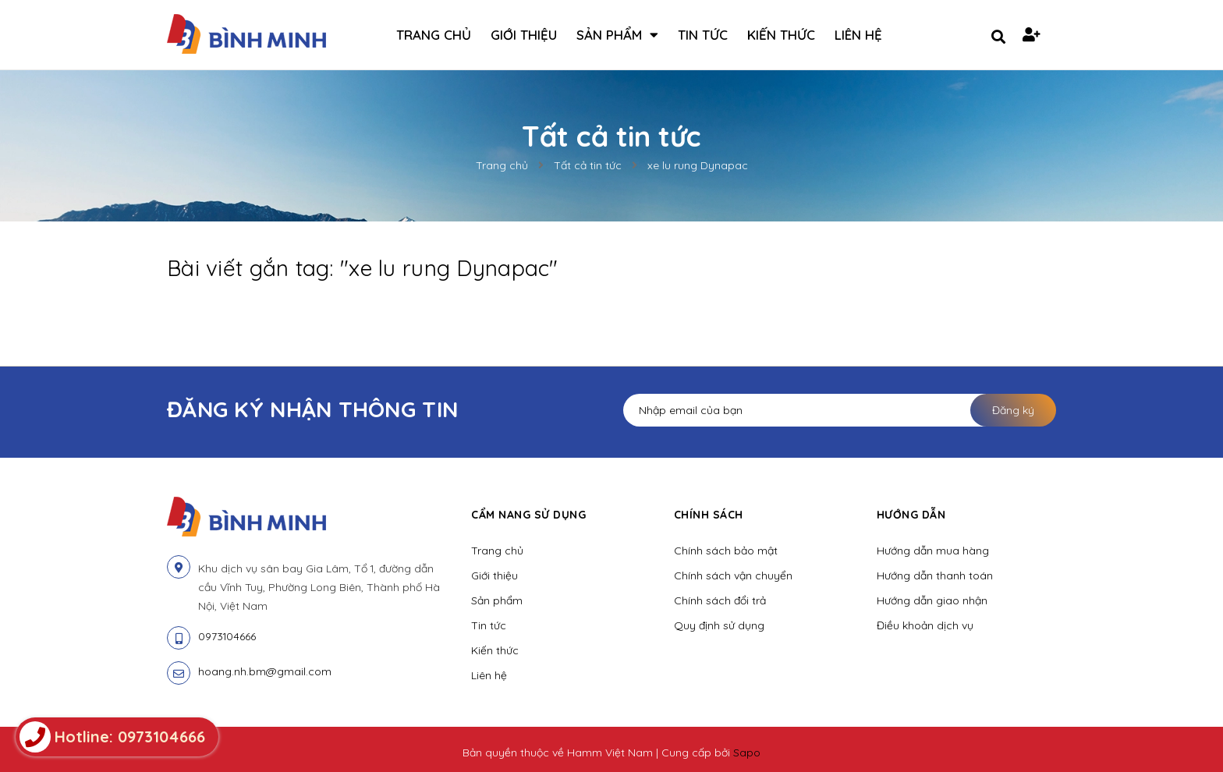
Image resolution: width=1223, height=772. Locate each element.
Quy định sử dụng (719, 625)
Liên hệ (489, 675)
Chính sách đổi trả (720, 600)
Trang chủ (497, 551)
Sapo (746, 752)
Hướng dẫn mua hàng (933, 551)
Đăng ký (1013, 410)
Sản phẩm (497, 600)
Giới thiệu (494, 575)
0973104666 (227, 636)
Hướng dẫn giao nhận (932, 600)
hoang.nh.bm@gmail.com (264, 671)
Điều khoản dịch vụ (925, 625)
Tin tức (488, 625)
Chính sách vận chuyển (733, 575)
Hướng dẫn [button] (911, 515)
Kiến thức (495, 650)
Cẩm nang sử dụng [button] (528, 515)
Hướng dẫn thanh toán (935, 575)
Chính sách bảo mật (726, 551)
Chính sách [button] (708, 515)
